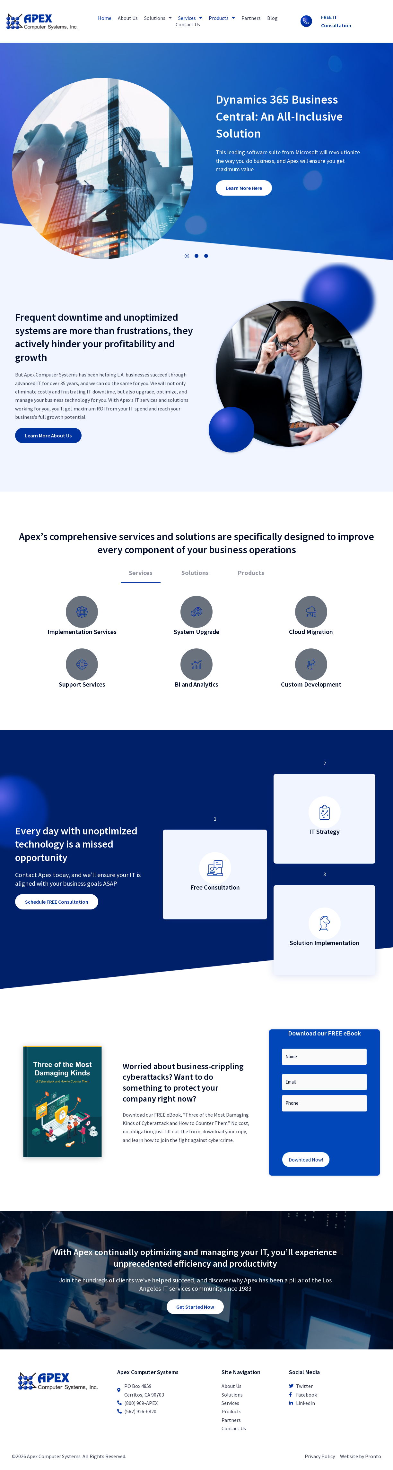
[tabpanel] (196, 645)
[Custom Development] (311, 664)
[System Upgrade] (196, 612)
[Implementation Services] (82, 612)
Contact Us (188, 24)
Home (104, 18)
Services (190, 18)
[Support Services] (82, 664)
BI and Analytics (196, 684)
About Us (128, 18)
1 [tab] (187, 256)
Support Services (82, 684)
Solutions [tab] (195, 573)
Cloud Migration (311, 632)
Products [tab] (251, 573)
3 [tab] (206, 256)
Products (222, 18)
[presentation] (331, 1129)
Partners (251, 18)
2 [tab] (196, 256)
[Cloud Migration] (311, 612)
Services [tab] (141, 573)
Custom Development (311, 684)
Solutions (158, 18)
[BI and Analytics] (196, 664)
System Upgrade (196, 632)
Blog (272, 18)
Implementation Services (82, 632)
